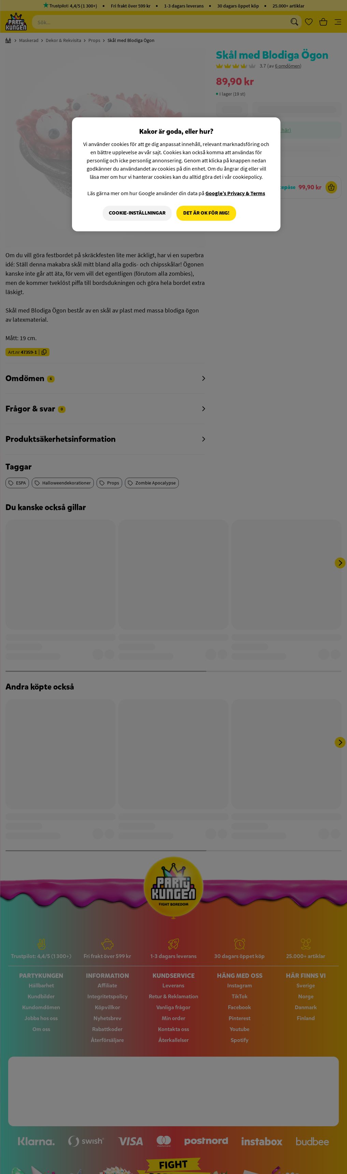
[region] (176, 174)
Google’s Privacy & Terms (235, 193)
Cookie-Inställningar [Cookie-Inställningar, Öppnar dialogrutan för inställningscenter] (137, 213)
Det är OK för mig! (206, 213)
